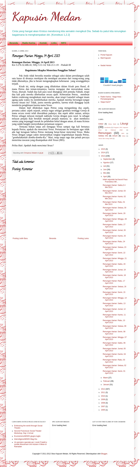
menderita (107, 127)
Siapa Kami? (106, 102)
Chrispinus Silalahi (30, 153)
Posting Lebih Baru (20, 238)
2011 (103, 392)
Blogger (104, 454)
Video (123, 136)
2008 (103, 403)
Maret (105, 378)
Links (54, 43)
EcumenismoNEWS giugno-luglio (27, 436)
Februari (106, 381)
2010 (103, 396)
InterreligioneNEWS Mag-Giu (25, 439)
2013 (103, 156)
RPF (122, 133)
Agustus (106, 162)
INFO (63, 43)
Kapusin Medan (46, 16)
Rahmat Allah (117, 130)
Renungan (105, 132)
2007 (103, 406)
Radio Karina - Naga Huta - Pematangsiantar (111, 98)
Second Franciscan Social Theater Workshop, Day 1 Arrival (27, 432)
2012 (103, 389)
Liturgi (124, 123)
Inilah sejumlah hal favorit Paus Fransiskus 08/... (115, 180)
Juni (105, 169)
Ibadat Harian (106, 65)
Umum (115, 136)
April (105, 176)
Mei (105, 173)
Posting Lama (83, 238)
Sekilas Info (103, 136)
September (107, 159)
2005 (103, 410)
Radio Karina (28, 43)
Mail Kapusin (106, 58)
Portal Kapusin (106, 55)
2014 (103, 152)
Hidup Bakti (112, 124)
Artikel (100, 124)
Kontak (43, 43)
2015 (103, 149)
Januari (106, 385)
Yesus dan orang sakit (105, 138)
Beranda (14, 43)
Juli (104, 166)
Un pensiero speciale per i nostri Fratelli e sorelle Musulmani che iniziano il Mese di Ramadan (30, 444)
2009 (103, 399)
